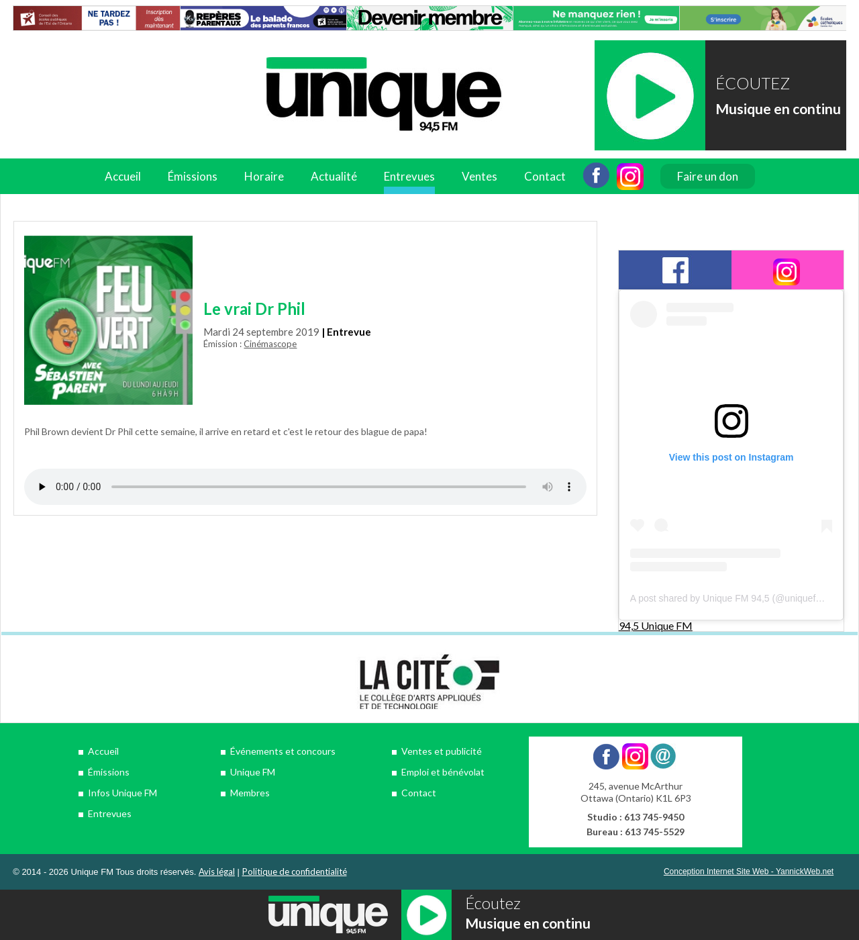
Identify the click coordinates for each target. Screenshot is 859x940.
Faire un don (707, 176)
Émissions (192, 176)
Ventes (479, 176)
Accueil (123, 176)
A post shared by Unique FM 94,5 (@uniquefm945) (736, 598)
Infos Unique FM (122, 792)
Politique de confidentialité (294, 871)
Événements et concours (283, 751)
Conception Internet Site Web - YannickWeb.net (748, 871)
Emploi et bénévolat (443, 772)
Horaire (264, 176)
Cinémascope (270, 343)
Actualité (334, 176)
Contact (545, 176)
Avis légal (217, 871)
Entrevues (409, 176)
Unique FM (252, 772)
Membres (250, 792)
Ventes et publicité (441, 751)
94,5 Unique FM (656, 625)
